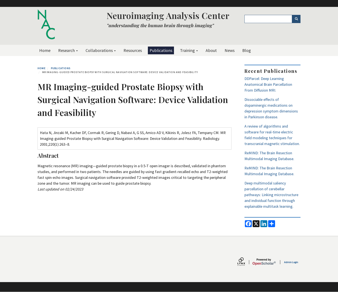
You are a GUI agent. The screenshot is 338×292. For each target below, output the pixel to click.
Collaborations (101, 50)
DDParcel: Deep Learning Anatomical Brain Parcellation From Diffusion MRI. (268, 84)
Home (44, 50)
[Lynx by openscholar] (244, 262)
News (230, 50)
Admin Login (291, 262)
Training (189, 50)
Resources (133, 50)
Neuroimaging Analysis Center (167, 15)
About (211, 50)
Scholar (263, 261)
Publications (161, 50)
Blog (246, 50)
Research (68, 50)
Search (298, 19)
